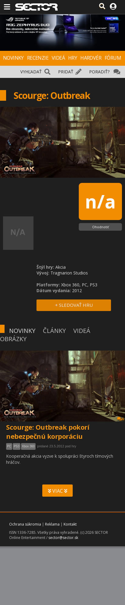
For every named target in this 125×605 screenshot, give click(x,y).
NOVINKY (13, 57)
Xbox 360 (28, 446)
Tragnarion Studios (69, 273)
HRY (72, 57)
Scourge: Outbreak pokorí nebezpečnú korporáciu (47, 431)
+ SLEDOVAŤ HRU (74, 305)
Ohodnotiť (100, 227)
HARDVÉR (90, 57)
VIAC (57, 491)
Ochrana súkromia (25, 524)
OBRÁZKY (13, 339)
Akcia (60, 267)
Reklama (52, 524)
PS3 (16, 446)
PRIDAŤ (65, 72)
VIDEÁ (58, 57)
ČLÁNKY (54, 331)
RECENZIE (37, 57)
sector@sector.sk (63, 537)
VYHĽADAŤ (31, 72)
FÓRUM (113, 57)
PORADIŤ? (99, 72)
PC (9, 446)
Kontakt (70, 524)
